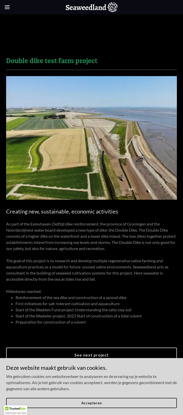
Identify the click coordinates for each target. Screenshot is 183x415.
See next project (91, 354)
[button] (15, 7)
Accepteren (91, 403)
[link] (91, 7)
